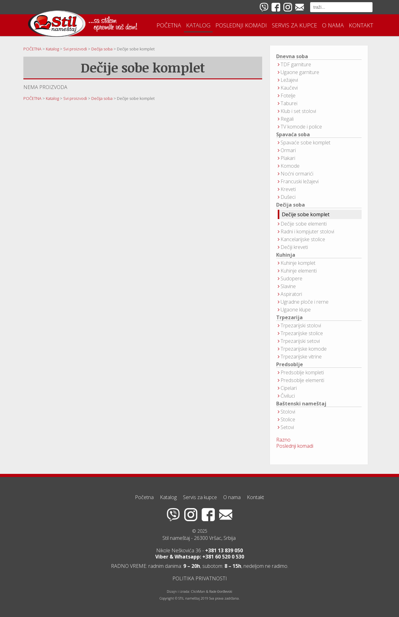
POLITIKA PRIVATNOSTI (199, 578)
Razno (283, 440)
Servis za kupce (294, 25)
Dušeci (288, 197)
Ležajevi (289, 80)
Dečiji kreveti (294, 247)
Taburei (289, 103)
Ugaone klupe (296, 309)
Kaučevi (289, 88)
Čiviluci (288, 396)
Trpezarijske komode (304, 349)
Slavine (288, 286)
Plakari (288, 158)
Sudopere (291, 278)
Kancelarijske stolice (303, 239)
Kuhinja (285, 255)
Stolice (288, 419)
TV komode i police (301, 127)
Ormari (288, 150)
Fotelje (288, 95)
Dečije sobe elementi (304, 224)
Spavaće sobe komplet (305, 142)
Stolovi (288, 412)
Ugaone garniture (300, 72)
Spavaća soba (293, 134)
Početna (168, 25)
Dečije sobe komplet (305, 214)
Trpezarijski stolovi (301, 325)
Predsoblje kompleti (302, 372)
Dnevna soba (292, 56)
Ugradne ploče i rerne (305, 302)
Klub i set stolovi (298, 111)
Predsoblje (289, 364)
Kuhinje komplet (298, 263)
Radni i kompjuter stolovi (307, 231)
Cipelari (289, 388)
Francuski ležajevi (300, 181)
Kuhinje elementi (299, 271)
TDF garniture (296, 64)
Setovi (287, 427)
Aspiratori (291, 294)
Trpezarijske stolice (302, 333)
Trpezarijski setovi (300, 341)
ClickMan (198, 591)
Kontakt (361, 25)
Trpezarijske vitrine (301, 356)
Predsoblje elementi (302, 380)
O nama (333, 25)
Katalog (198, 25)
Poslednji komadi (241, 25)
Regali (287, 119)
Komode (290, 166)
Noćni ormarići (297, 174)
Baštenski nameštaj (301, 403)
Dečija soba (290, 205)
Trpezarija (289, 317)
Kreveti (288, 189)
